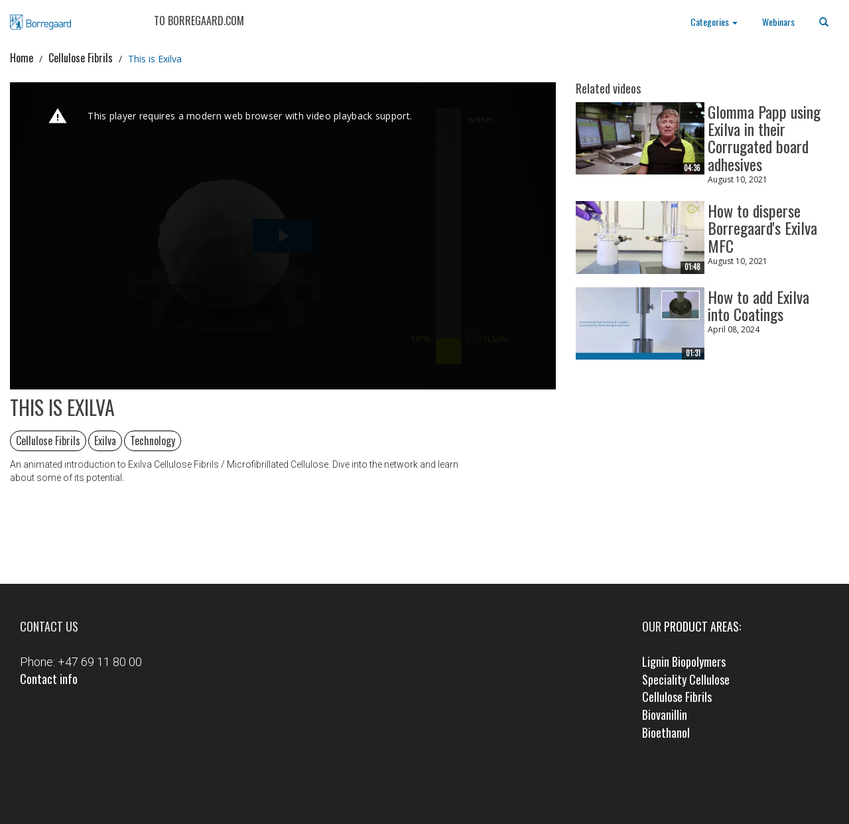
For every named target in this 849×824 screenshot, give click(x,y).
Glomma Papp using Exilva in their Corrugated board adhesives (764, 137)
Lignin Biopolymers (684, 661)
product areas (701, 626)
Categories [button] (714, 22)
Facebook (406, 788)
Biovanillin (664, 714)
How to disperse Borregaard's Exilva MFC (762, 227)
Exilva (105, 440)
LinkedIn (443, 788)
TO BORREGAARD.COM (199, 21)
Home (21, 58)
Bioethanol (666, 732)
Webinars (778, 22)
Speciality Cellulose (686, 679)
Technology (152, 440)
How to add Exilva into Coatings (758, 303)
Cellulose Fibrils (80, 58)
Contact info (49, 678)
